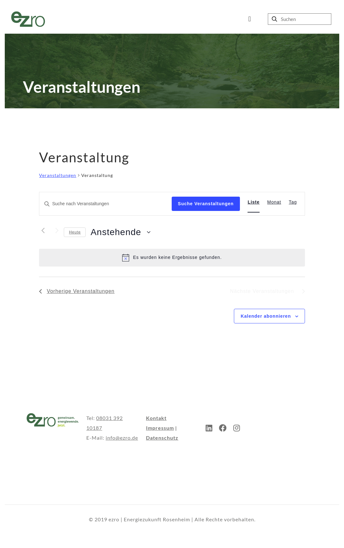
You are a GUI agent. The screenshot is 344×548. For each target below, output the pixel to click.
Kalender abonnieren (266, 316)
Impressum (160, 428)
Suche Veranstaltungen (206, 203)
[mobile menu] (249, 19)
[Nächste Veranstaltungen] (55, 230)
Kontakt (156, 418)
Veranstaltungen (57, 175)
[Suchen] (299, 19)
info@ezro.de (122, 438)
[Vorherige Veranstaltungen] (43, 230)
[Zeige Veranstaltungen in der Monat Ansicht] (274, 202)
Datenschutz (162, 438)
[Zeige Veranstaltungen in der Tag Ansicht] (293, 202)
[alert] (172, 258)
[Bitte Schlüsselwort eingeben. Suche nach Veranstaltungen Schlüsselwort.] (105, 204)
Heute (75, 232)
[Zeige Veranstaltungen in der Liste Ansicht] (254, 202)
